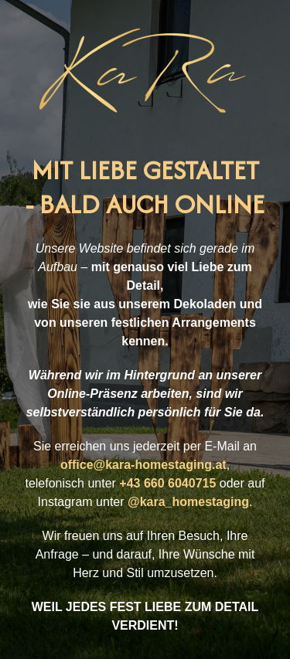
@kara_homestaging (188, 501)
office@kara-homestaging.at (143, 464)
